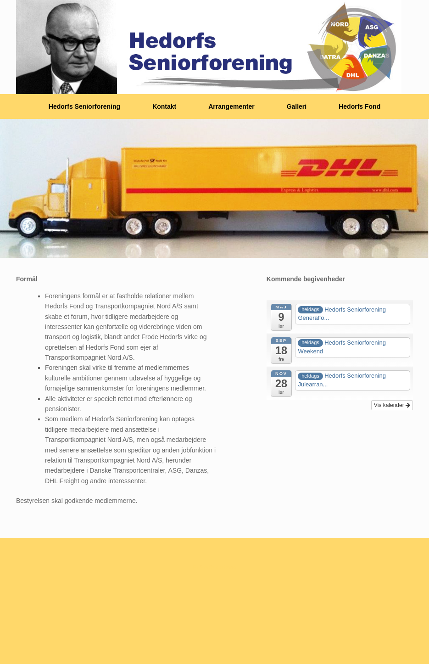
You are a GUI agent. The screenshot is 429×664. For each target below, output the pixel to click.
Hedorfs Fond (359, 106)
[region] (214, 188)
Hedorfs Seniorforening (84, 106)
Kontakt (164, 106)
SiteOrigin (211, 567)
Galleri (297, 106)
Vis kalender (392, 405)
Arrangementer (231, 106)
